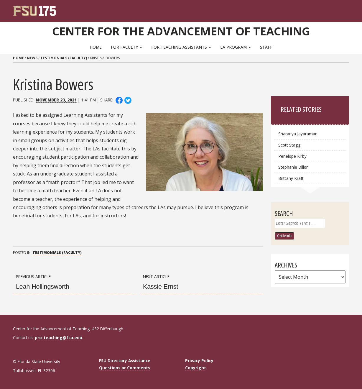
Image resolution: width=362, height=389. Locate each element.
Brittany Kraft (291, 178)
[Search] (341, 9)
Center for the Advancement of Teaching (181, 31)
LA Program (235, 47)
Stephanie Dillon (293, 167)
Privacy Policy (199, 360)
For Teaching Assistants (181, 47)
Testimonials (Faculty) (63, 57)
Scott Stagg (289, 145)
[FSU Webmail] (332, 9)
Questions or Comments (124, 367)
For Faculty (126, 47)
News (32, 57)
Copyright (195, 367)
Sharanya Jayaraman (297, 134)
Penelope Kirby (292, 156)
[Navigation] (349, 9)
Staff (266, 47)
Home (96, 47)
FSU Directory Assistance (124, 360)
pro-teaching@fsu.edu (58, 337)
